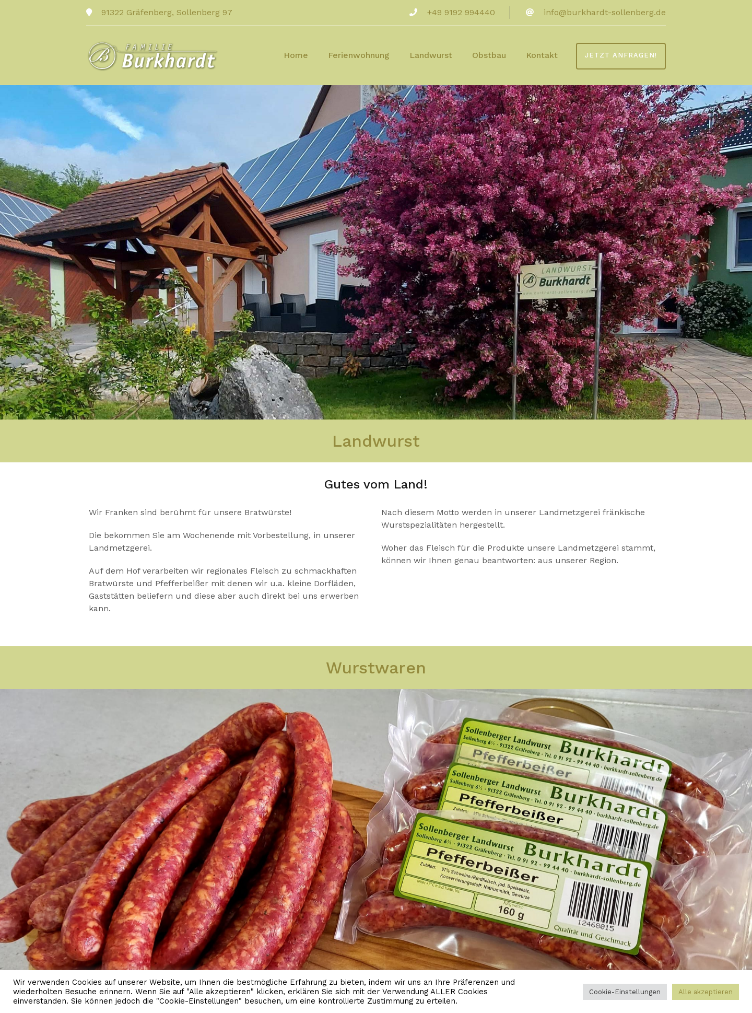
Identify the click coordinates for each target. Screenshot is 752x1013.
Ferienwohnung (359, 55)
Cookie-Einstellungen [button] (625, 992)
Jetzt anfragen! (621, 55)
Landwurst (430, 55)
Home (296, 55)
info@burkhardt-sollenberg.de (605, 12)
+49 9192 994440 (461, 12)
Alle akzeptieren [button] (705, 992)
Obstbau (489, 55)
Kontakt (542, 55)
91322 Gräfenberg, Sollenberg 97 (165, 12)
